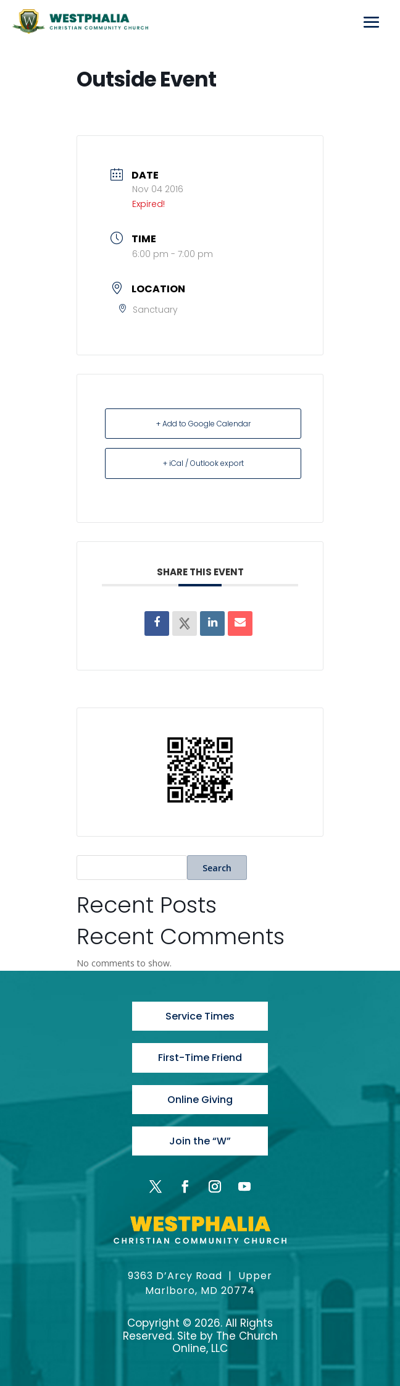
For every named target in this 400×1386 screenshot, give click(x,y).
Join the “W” (200, 1141)
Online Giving (200, 1099)
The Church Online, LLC (225, 1342)
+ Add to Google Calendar (203, 423)
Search (216, 868)
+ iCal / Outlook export (203, 463)
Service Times (200, 1016)
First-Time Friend (200, 1057)
